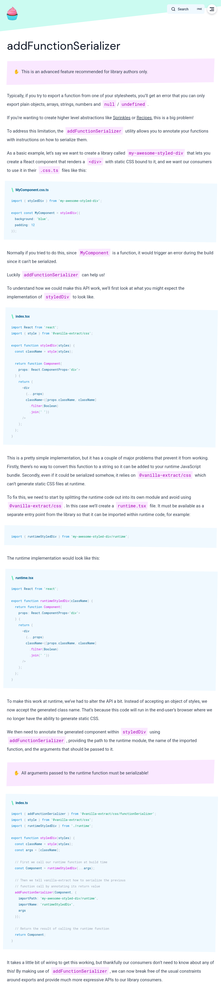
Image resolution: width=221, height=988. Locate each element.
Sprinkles (122, 117)
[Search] (186, 9)
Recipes (144, 117)
